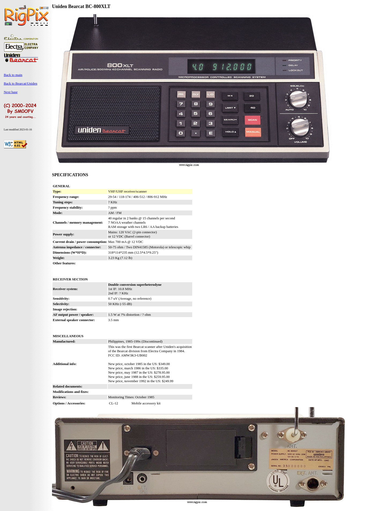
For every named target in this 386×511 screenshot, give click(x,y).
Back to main (13, 75)
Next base (11, 92)
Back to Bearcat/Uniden (20, 83)
